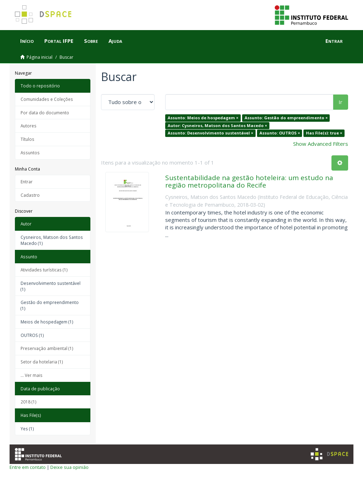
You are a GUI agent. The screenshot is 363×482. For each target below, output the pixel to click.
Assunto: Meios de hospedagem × (203, 117)
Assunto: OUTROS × (279, 133)
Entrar (27, 181)
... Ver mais (32, 375)
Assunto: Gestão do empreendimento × (286, 117)
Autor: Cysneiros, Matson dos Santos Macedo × (217, 125)
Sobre (91, 40)
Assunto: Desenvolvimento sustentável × (210, 133)
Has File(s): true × (324, 133)
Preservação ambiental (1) (47, 348)
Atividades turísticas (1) (44, 269)
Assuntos (30, 152)
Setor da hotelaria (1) (42, 362)
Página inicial (39, 57)
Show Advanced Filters (320, 143)
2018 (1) (29, 401)
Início (27, 40)
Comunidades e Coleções (47, 99)
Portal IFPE (58, 40)
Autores (29, 125)
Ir (340, 101)
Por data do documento (45, 112)
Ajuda (115, 40)
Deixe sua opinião (69, 467)
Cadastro (30, 195)
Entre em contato (28, 467)
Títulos (27, 139)
